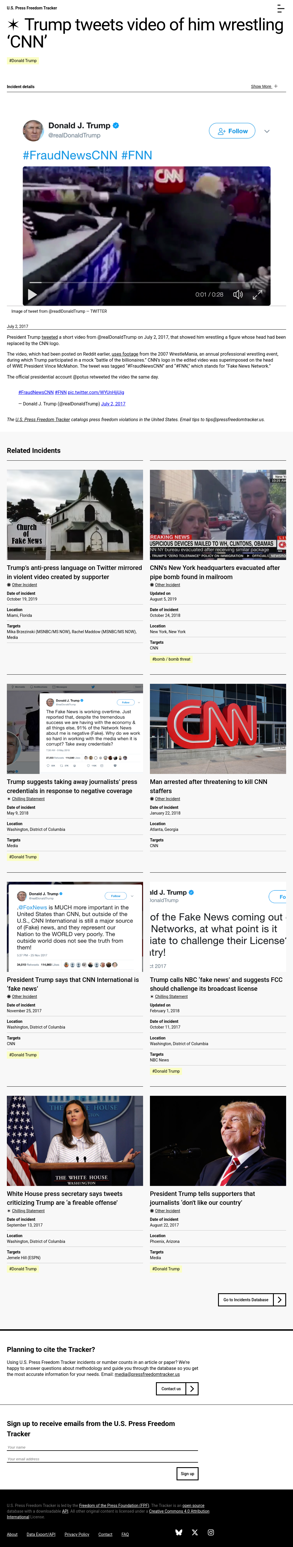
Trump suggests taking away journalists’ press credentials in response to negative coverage (72, 786)
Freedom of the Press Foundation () (114, 1505)
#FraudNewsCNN (36, 392)
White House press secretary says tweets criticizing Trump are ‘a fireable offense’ (64, 1198)
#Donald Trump (23, 60)
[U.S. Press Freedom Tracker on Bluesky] (178, 1533)
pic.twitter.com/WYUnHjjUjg (96, 392)
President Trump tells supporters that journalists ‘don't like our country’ (202, 1198)
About (12, 1534)
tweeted (49, 337)
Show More (261, 86)
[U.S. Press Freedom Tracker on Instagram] (210, 1533)
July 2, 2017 (17, 326)
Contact (105, 1534)
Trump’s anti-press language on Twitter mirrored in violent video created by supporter (74, 572)
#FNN (61, 392)
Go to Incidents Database (245, 1300)
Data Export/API (41, 1534)
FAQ (125, 1534)
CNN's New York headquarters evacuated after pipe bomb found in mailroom (215, 572)
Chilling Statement (28, 799)
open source (194, 1505)
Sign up (187, 1473)
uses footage (125, 354)
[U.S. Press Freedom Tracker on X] (194, 1533)
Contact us (171, 1388)
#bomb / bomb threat (171, 659)
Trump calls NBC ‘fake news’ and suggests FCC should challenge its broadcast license (216, 984)
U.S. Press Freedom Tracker (32, 8)
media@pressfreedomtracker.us (147, 1374)
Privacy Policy (77, 1534)
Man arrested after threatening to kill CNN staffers (208, 786)
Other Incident (24, 585)
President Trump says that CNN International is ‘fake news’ (73, 984)
